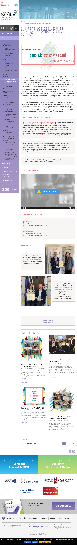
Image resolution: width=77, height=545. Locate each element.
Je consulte (63, 506)
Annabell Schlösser (47, 320)
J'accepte (27, 542)
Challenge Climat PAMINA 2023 (32, 408)
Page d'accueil (21, 21)
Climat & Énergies (39, 21)
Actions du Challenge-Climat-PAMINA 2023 (38, 225)
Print (70, 451)
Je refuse (35, 542)
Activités (28, 21)
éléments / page (31, 443)
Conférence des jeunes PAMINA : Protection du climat (38, 23)
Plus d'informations (45, 542)
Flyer (27, 223)
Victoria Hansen (48, 322)
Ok (16, 28)
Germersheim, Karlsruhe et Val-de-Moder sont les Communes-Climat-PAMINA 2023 (61, 360)
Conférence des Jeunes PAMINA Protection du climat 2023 (61, 418)
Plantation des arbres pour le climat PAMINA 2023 (31, 365)
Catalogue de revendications (34, 233)
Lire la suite (24, 382)
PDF (73, 451)
